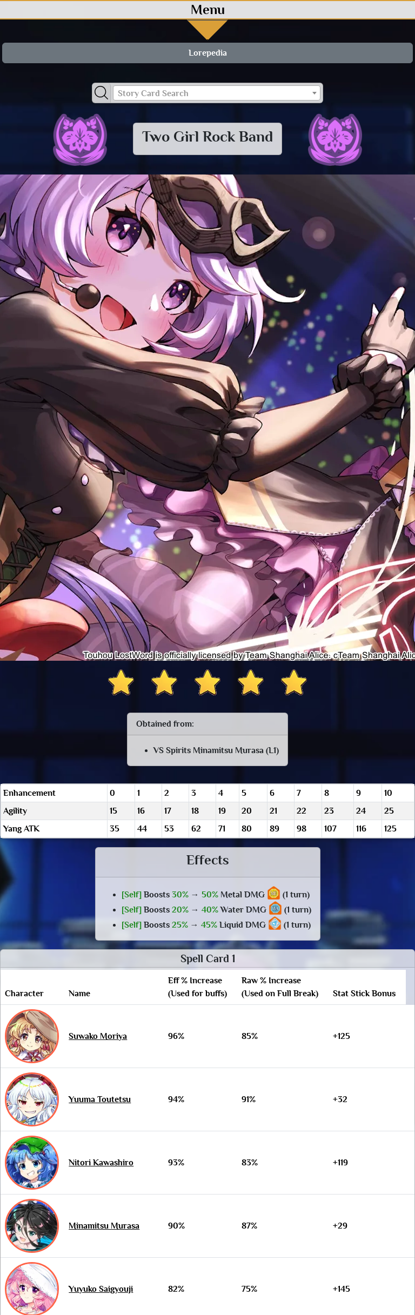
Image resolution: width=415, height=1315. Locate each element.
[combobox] (216, 92)
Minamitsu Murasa (104, 1226)
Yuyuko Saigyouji (101, 1289)
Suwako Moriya (98, 1036)
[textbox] (216, 93)
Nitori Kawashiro (101, 1163)
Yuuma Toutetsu (100, 1099)
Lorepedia (208, 53)
